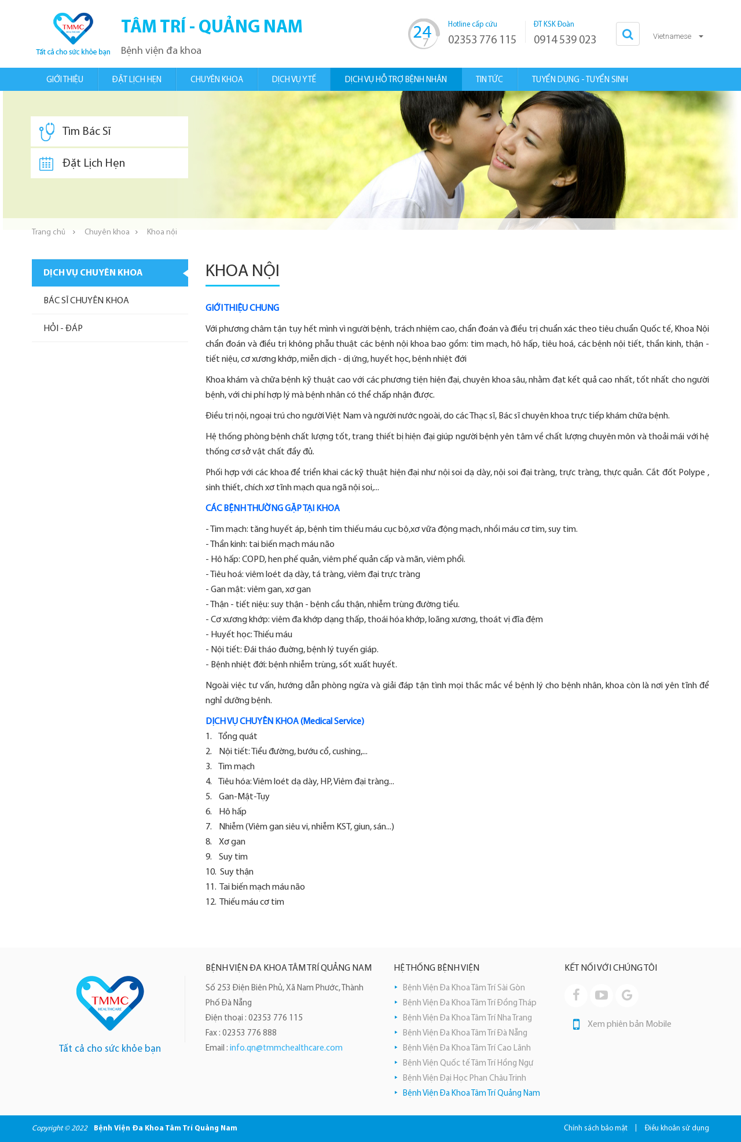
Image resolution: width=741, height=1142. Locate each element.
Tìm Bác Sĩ (75, 132)
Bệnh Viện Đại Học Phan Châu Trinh (464, 1078)
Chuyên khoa (107, 232)
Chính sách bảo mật (596, 1128)
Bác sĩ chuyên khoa (86, 301)
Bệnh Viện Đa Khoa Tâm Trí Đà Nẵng (465, 1033)
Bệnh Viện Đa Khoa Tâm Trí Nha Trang (467, 1018)
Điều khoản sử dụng (677, 1128)
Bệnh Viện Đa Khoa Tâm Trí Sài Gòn (464, 988)
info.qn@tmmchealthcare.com (286, 1048)
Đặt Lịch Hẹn (82, 164)
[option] (370, 160)
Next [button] (732, 160)
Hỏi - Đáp (63, 328)
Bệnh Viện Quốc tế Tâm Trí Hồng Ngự (468, 1063)
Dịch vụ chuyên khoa (93, 273)
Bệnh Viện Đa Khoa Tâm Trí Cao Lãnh (467, 1048)
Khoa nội (162, 232)
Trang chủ (48, 232)
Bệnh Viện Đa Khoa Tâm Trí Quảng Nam (471, 1093)
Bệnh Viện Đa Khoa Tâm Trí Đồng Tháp (470, 1003)
